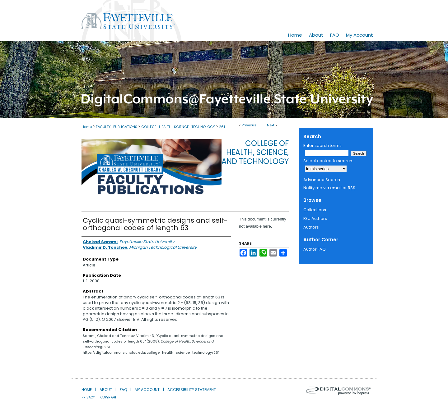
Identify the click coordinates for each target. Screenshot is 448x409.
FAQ (123, 389)
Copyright (109, 397)
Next (270, 125)
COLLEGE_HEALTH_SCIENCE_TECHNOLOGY (178, 126)
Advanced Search (321, 180)
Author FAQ (314, 249)
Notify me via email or (329, 188)
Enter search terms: (323, 145)
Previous (249, 125)
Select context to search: (328, 161)
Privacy (88, 397)
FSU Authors (315, 218)
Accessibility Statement (191, 389)
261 (222, 126)
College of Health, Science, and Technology (255, 152)
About (106, 389)
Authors (311, 227)
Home (87, 126)
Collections (314, 210)
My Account (147, 389)
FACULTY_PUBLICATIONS (116, 126)
